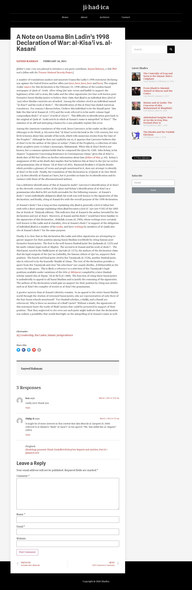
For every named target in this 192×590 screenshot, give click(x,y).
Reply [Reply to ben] (28, 408)
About (84, 17)
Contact (126, 17)
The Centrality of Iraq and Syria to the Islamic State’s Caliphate (158, 76)
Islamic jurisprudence (60, 335)
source (27, 86)
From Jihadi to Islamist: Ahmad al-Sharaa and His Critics (157, 91)
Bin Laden (40, 335)
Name (20, 514)
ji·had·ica (96, 7)
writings (78, 226)
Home (65, 17)
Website (21, 539)
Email (20, 527)
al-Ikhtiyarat (74, 272)
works (59, 226)
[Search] (171, 49)
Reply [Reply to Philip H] (28, 435)
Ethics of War (93, 157)
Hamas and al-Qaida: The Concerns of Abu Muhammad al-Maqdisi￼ (157, 105)
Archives (104, 17)
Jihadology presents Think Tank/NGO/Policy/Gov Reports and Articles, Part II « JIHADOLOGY (66, 451)
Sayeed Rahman (96, 68)
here (71, 83)
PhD (114, 68)
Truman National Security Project (55, 72)
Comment (22, 476)
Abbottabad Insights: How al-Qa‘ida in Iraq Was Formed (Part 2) (157, 120)
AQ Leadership (25, 335)
